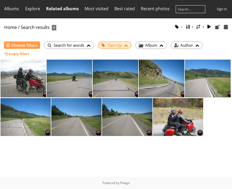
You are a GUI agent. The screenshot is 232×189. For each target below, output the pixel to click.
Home (10, 27)
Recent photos (155, 9)
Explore (32, 9)
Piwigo (125, 183)
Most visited (96, 9)
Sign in (222, 9)
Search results (35, 27)
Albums (11, 9)
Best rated (124, 9)
